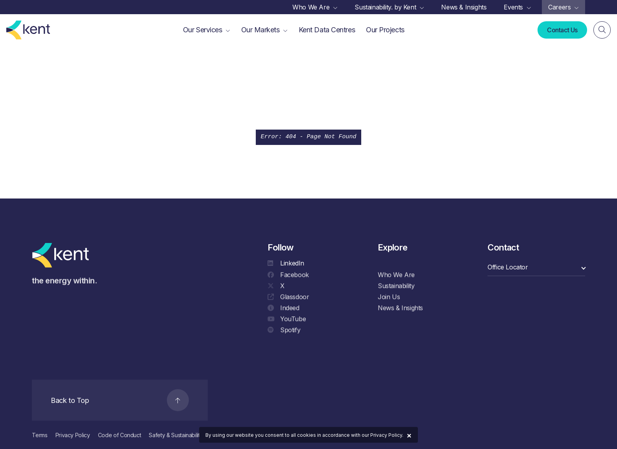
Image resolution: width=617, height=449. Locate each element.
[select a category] (536, 267)
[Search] (602, 30)
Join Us (389, 298)
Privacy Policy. (386, 435)
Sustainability (396, 287)
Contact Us (562, 30)
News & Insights (400, 309)
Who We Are (396, 276)
